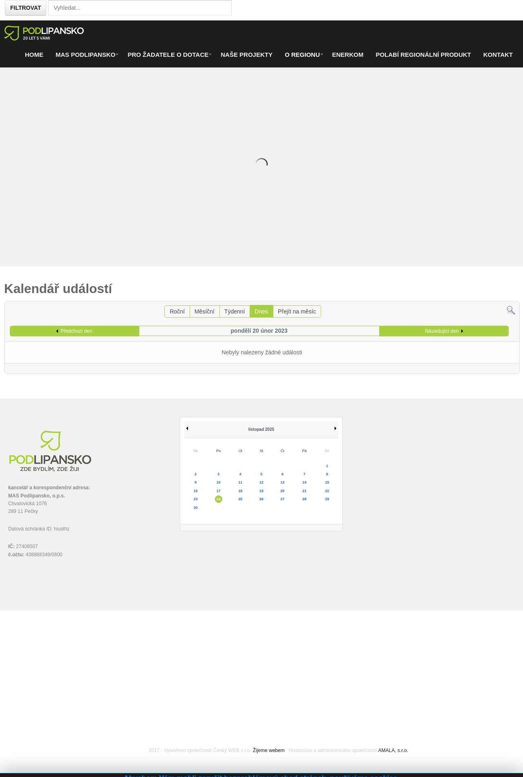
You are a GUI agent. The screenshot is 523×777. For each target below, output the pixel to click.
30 (196, 508)
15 (327, 482)
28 (304, 499)
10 (219, 482)
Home (34, 54)
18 (240, 491)
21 (304, 491)
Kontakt (498, 54)
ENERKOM (348, 54)
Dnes (261, 311)
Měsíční (204, 311)
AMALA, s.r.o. (393, 750)
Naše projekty (247, 54)
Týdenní (234, 311)
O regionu (302, 54)
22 (327, 491)
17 (219, 491)
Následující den (442, 331)
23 (196, 499)
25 (240, 499)
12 (261, 482)
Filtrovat (25, 7)
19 (261, 491)
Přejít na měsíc (297, 311)
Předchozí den (76, 331)
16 (196, 491)
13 (282, 482)
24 (219, 499)
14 (304, 482)
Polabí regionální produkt (423, 54)
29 (327, 499)
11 (240, 482)
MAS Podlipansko (85, 54)
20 (282, 491)
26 (261, 499)
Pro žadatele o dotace (167, 54)
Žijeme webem (269, 750)
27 (282, 499)
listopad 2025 (261, 429)
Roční (177, 311)
